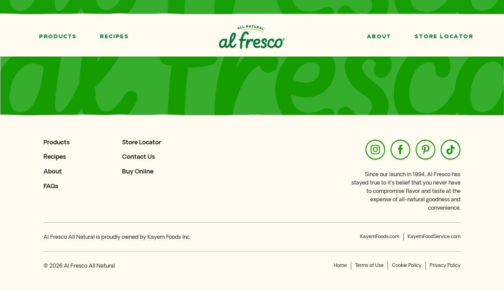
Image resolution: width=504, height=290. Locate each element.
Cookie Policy (406, 265)
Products (58, 37)
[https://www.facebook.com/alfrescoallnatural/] (400, 150)
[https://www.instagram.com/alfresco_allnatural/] (375, 150)
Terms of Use (369, 265)
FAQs (50, 186)
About (379, 37)
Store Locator (444, 37)
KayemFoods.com (379, 236)
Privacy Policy (445, 265)
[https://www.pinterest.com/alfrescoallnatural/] (425, 150)
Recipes (114, 37)
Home (340, 265)
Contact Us (138, 156)
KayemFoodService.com (434, 236)
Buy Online (138, 171)
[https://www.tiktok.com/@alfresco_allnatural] (450, 150)
